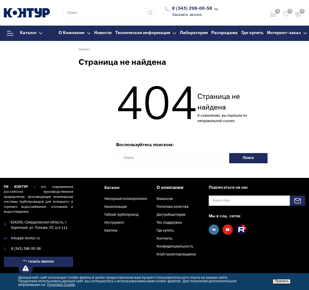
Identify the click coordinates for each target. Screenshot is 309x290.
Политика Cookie (61, 285)
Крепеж (110, 230)
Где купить (252, 33)
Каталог (24, 33)
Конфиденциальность (175, 246)
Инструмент (114, 222)
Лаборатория (194, 33)
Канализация (115, 207)
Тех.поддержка (169, 222)
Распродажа (224, 33)
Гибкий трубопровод (121, 215)
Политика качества (173, 207)
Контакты (164, 238)
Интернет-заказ (287, 33)
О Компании (75, 33)
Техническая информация (145, 33)
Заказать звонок (187, 15)
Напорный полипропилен (125, 199)
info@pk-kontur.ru (25, 238)
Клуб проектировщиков (176, 254)
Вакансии (165, 199)
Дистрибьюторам (171, 215)
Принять (282, 281)
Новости (103, 33)
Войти (236, 8)
